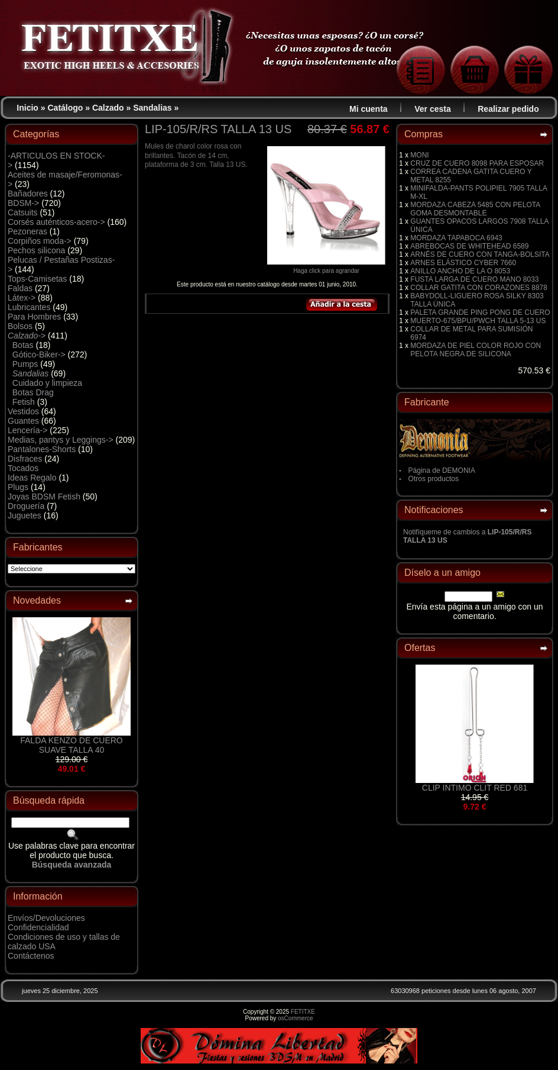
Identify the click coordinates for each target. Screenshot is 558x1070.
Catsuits (23, 212)
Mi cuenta (368, 109)
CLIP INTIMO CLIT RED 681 (474, 787)
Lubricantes (29, 307)
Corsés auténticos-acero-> (56, 222)
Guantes (23, 421)
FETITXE (303, 1011)
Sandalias (152, 107)
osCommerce (295, 1018)
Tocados (23, 468)
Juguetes (24, 515)
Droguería (26, 506)
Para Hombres (34, 316)
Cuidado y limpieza (47, 383)
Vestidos (23, 411)
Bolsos (20, 326)
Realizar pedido (508, 109)
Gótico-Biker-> (39, 354)
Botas (23, 345)
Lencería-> (27, 430)
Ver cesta (432, 109)
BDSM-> (23, 203)
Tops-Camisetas (37, 278)
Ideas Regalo (32, 477)
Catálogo (65, 107)
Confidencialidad (38, 927)
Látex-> (21, 297)
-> (27, 335)
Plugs (18, 487)
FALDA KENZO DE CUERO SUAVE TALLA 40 (71, 745)
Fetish (23, 402)
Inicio (27, 107)
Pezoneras (27, 231)
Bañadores (28, 193)
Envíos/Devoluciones (46, 918)
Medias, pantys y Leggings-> (60, 439)
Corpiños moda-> (40, 241)
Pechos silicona (36, 250)
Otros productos (433, 479)
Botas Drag (33, 392)
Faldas (20, 288)
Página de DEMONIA (441, 470)
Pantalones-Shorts (42, 449)
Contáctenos (31, 956)
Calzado (108, 107)
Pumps (25, 364)
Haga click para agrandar (326, 268)
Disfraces (25, 458)
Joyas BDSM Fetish (44, 496)
